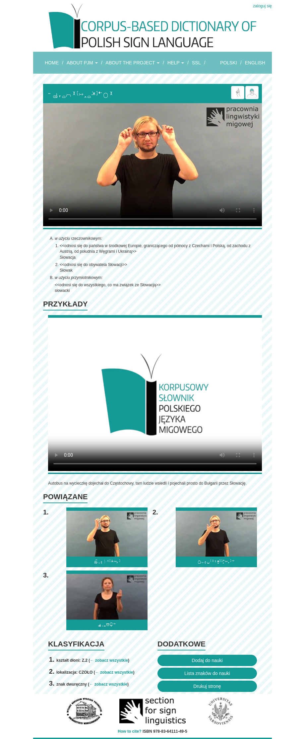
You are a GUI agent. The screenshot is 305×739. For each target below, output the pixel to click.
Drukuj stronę (207, 686)
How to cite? (129, 731)
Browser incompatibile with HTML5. (152, 164)
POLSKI (228, 62)
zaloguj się (262, 6)
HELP (175, 62)
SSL (196, 62)
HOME (52, 62)
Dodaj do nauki (207, 660)
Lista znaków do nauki (207, 673)
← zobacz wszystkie (109, 660)
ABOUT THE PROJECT (132, 62)
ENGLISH (255, 62)
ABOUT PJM (82, 62)
